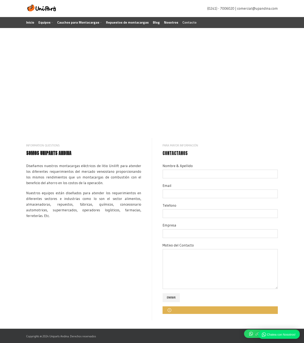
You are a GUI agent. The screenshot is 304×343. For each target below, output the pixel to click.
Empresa (169, 225)
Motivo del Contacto (178, 245)
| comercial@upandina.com (256, 8)
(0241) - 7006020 (220, 8)
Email (167, 185)
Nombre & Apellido (178, 165)
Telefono (169, 205)
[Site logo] (42, 8)
